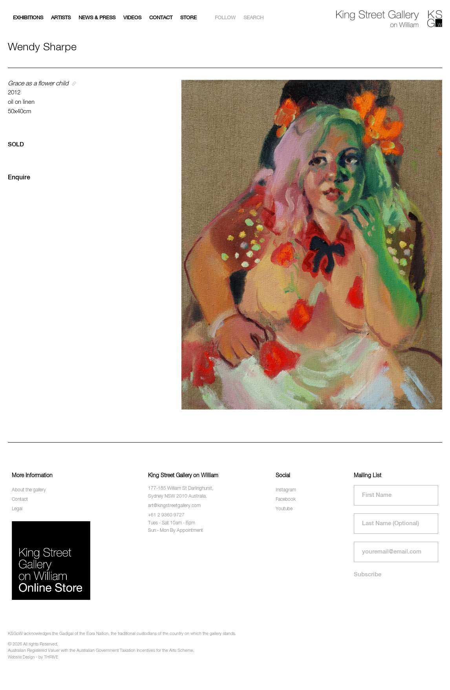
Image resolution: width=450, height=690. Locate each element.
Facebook (286, 499)
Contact (160, 17)
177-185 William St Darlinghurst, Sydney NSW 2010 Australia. (180, 492)
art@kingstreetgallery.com (174, 506)
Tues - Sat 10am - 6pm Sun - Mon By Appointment (175, 527)
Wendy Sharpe (42, 47)
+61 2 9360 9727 (166, 515)
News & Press (97, 17)
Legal (17, 509)
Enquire (19, 178)
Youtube (284, 509)
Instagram (286, 490)
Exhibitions (28, 17)
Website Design (21, 657)
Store (188, 17)
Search (253, 17)
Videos (132, 17)
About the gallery (29, 490)
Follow (225, 17)
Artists (61, 17)
